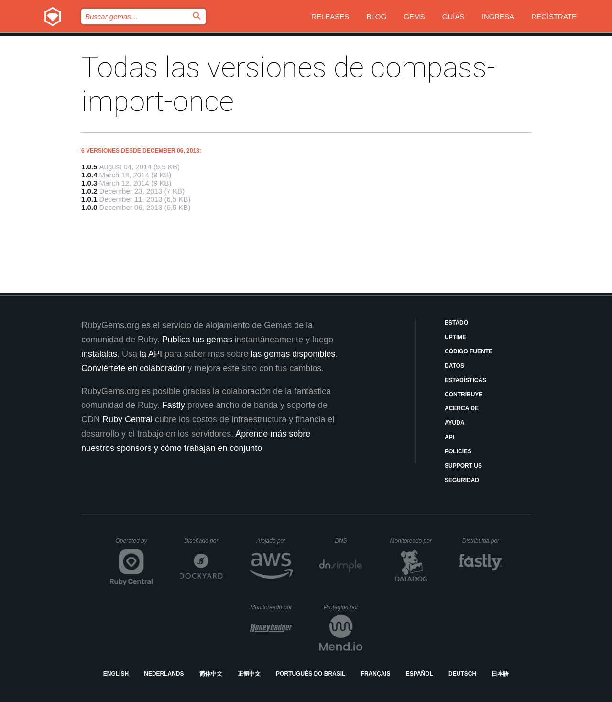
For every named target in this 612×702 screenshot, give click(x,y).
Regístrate (554, 16)
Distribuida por (482, 540)
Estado (456, 322)
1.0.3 (89, 183)
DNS (348, 540)
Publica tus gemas (197, 339)
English (116, 673)
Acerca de (462, 408)
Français (376, 673)
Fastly (173, 405)
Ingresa (498, 16)
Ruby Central (127, 419)
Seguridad (462, 480)
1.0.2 (89, 191)
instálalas (99, 354)
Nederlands (164, 673)
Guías (453, 16)
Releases (330, 16)
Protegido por (343, 607)
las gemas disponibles (293, 354)
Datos (454, 365)
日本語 (500, 673)
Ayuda (455, 422)
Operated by (134, 544)
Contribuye (463, 394)
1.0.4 (89, 175)
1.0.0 (89, 207)
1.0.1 (89, 199)
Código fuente (468, 351)
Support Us (463, 465)
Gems (414, 16)
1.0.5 (89, 167)
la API (151, 354)
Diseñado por (203, 540)
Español (419, 673)
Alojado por (275, 540)
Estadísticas (465, 380)
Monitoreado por (411, 540)
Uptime (455, 337)
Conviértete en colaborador (133, 368)
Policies (458, 451)
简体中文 (210, 673)
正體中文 (249, 673)
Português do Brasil (310, 673)
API (449, 437)
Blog (377, 16)
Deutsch (462, 673)
